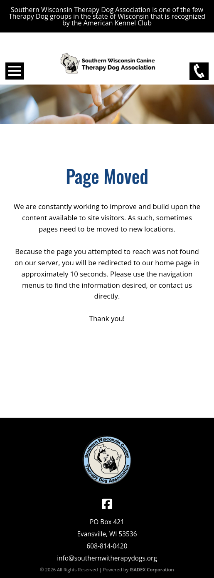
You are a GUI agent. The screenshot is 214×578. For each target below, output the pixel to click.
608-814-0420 (107, 546)
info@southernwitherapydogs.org (107, 558)
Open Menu (14, 71)
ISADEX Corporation (152, 569)
